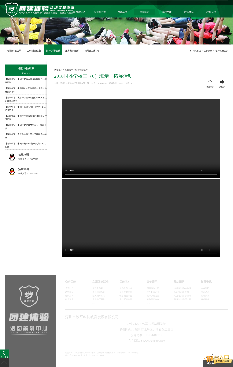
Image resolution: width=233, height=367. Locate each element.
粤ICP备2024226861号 (73, 355)
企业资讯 (205, 288)
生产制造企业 (34, 50)
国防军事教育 (125, 299)
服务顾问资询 (72, 50)
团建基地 (130, 11)
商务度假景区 (125, 292)
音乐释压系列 (98, 299)
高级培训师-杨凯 (181, 292)
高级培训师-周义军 (182, 299)
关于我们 (69, 288)
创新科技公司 (14, 50)
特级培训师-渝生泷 (182, 288)
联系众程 (217, 11)
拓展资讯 (69, 299)
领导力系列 (97, 288)
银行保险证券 (53, 50)
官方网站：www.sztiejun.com (146, 340)
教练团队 (195, 11)
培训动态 (205, 292)
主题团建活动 (87, 11)
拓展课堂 (205, 296)
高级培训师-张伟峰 (182, 296)
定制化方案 (109, 11)
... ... (94, 303)
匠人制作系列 (98, 296)
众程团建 (174, 11)
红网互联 (95, 355)
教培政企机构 (92, 50)
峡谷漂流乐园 (125, 296)
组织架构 (69, 296)
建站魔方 (103, 355)
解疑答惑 (205, 299)
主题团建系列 (98, 292)
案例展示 (152, 11)
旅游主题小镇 (125, 288)
